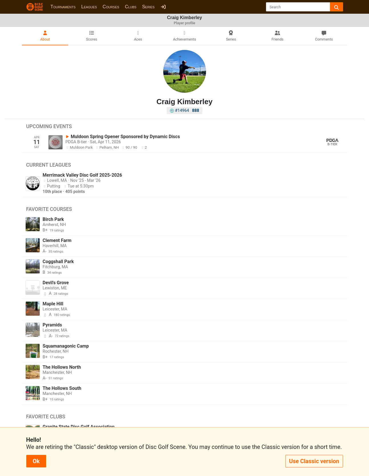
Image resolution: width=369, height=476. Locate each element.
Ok (36, 461)
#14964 (184, 110)
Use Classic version (314, 461)
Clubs (130, 6)
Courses (111, 6)
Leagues (89, 6)
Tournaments (63, 6)
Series (148, 6)
